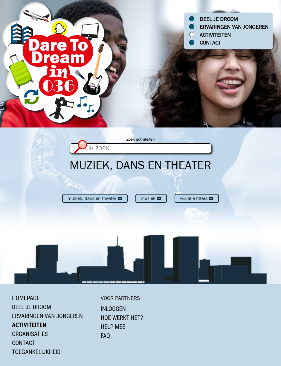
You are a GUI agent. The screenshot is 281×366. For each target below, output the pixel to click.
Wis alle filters (196, 198)
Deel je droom (219, 19)
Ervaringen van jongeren (234, 27)
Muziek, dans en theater (95, 198)
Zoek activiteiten (140, 139)
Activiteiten (215, 35)
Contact (210, 43)
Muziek (151, 198)
